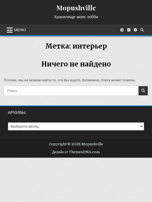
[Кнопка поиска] (142, 30)
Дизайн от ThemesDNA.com (76, 152)
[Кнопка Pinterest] (122, 30)
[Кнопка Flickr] (128, 30)
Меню (20, 30)
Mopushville (76, 7)
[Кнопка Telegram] (135, 30)
